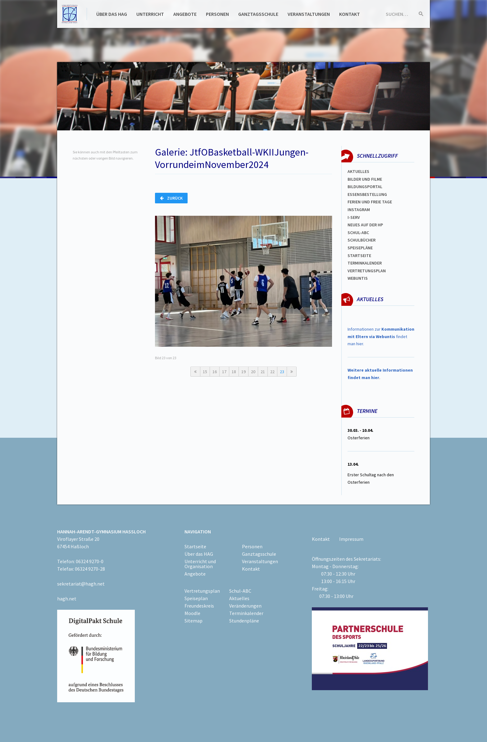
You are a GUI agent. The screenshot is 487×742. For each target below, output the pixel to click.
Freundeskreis (199, 606)
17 (224, 371)
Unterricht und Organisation (200, 563)
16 (214, 371)
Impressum (351, 539)
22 (272, 371)
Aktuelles (358, 171)
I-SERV (354, 217)
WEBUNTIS (358, 278)
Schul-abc (358, 232)
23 (282, 371)
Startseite (359, 255)
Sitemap (193, 621)
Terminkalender (365, 263)
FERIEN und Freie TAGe (370, 202)
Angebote (185, 14)
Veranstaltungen (309, 14)
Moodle (192, 613)
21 (263, 371)
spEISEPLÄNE (360, 248)
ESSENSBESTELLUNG (367, 194)
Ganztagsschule (258, 14)
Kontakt (349, 14)
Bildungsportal (365, 186)
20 (253, 371)
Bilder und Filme (365, 179)
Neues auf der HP (365, 225)
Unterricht (150, 14)
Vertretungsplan (367, 271)
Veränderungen (245, 606)
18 (234, 371)
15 (205, 371)
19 (243, 371)
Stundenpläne (244, 621)
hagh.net (66, 598)
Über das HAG (111, 14)
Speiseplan (196, 598)
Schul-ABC (240, 591)
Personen (217, 14)
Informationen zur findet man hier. (381, 336)
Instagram (359, 209)
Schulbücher (361, 240)
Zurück (171, 198)
